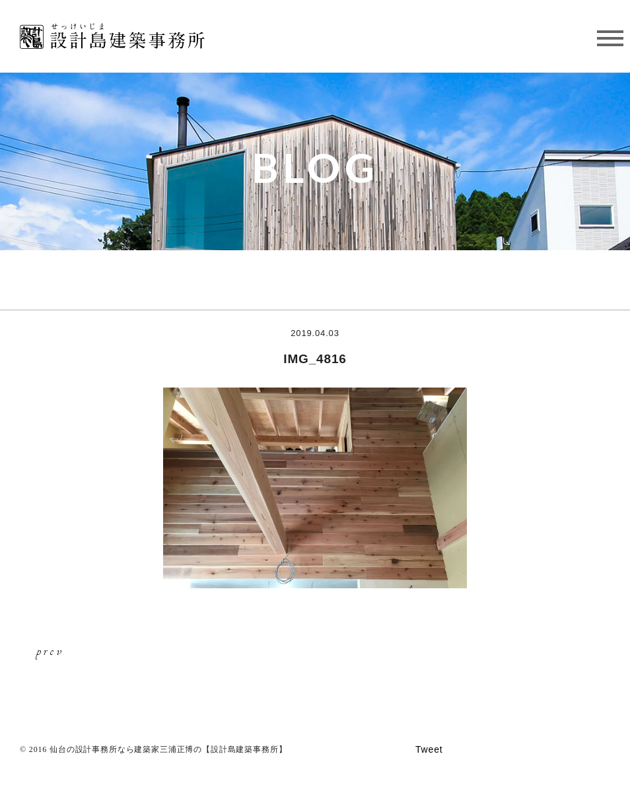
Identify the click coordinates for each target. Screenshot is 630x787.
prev (50, 650)
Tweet (429, 749)
